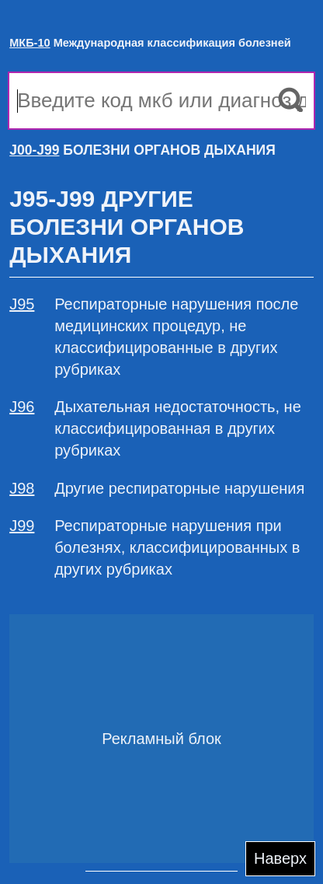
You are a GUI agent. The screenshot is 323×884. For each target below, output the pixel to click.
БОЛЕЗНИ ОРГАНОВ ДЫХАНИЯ (142, 150)
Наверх (280, 858)
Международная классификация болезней (150, 43)
